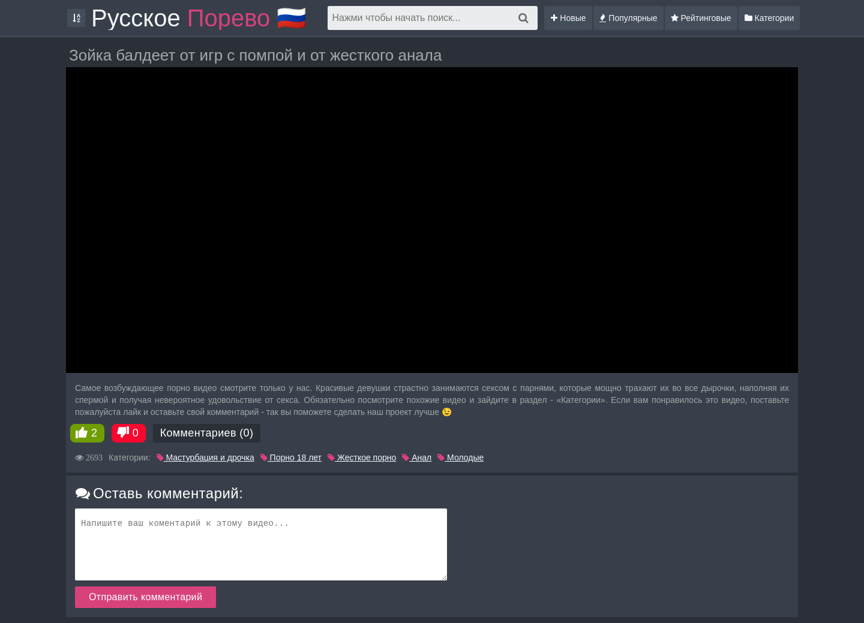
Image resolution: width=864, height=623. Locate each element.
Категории (769, 18)
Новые (568, 18)
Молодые (460, 457)
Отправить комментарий (145, 597)
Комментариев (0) (207, 433)
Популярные (628, 18)
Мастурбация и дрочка (205, 457)
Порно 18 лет (291, 457)
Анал (416, 457)
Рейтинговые (701, 18)
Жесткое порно (362, 457)
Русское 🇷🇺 (199, 18)
